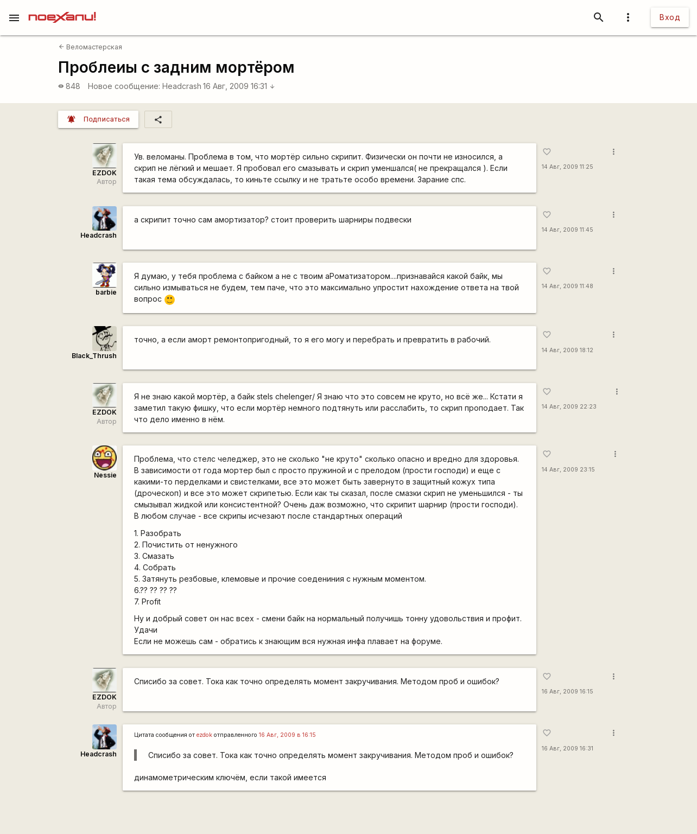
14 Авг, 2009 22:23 (569, 406)
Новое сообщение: (124, 86)
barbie (106, 292)
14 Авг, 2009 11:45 (567, 229)
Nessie (105, 475)
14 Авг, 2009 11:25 (567, 166)
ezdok (204, 734)
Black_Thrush (94, 356)
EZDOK (104, 173)
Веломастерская (90, 47)
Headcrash (181, 86)
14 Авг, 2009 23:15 (568, 469)
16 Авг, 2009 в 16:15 (287, 734)
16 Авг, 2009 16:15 (567, 691)
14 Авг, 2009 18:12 (567, 350)
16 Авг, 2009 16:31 (239, 86)
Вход (670, 17)
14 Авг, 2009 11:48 (567, 286)
